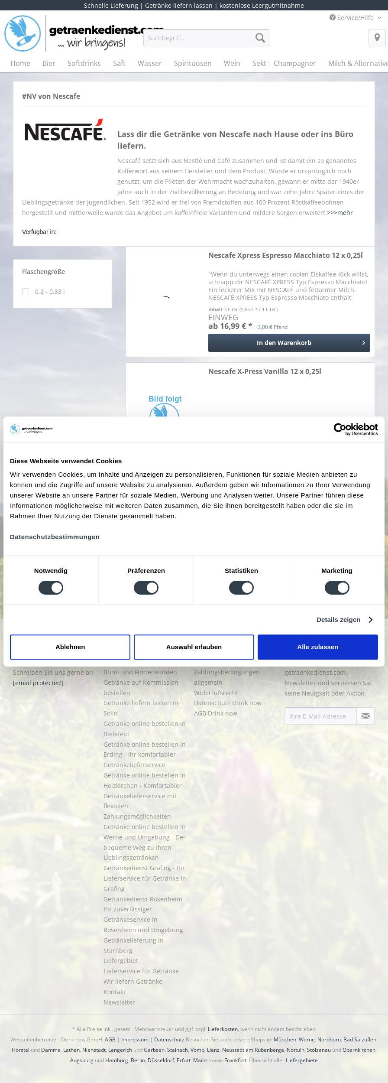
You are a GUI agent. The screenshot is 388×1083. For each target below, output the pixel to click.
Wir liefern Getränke (132, 981)
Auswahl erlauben (194, 646)
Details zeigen (338, 619)
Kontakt (114, 992)
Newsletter (119, 1002)
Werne (307, 1039)
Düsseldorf (161, 1060)
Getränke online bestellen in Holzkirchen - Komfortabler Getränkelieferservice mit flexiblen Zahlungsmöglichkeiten (144, 795)
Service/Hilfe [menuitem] (352, 17)
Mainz (200, 1060)
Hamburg (116, 1060)
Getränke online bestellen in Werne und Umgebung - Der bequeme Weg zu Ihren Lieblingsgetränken (144, 842)
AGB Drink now (215, 713)
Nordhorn (329, 1039)
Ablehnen (70, 646)
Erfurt (184, 1060)
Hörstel (20, 1050)
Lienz (213, 1050)
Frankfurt (235, 1060)
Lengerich (120, 1050)
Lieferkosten (223, 1029)
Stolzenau (319, 1050)
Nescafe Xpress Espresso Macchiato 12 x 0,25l (285, 255)
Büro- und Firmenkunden (140, 672)
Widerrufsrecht (216, 693)
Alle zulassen (317, 646)
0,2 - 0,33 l (50, 291)
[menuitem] (206, 42)
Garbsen (154, 1050)
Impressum (135, 1039)
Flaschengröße (43, 271)
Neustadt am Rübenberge (253, 1050)
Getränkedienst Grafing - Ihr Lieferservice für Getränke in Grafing (144, 878)
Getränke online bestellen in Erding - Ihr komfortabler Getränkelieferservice (144, 754)
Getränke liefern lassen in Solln (140, 708)
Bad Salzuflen (359, 1039)
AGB (110, 1039)
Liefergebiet (120, 960)
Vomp (197, 1050)
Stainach (177, 1050)
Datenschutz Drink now (228, 703)
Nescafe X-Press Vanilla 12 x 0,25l (264, 371)
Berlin (138, 1060)
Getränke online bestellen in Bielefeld (144, 728)
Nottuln (295, 1050)
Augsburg (82, 1060)
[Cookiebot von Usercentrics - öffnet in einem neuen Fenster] (340, 429)
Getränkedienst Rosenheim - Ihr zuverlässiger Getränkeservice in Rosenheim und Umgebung (144, 914)
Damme (51, 1050)
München (285, 1039)
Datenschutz (169, 1039)
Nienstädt (94, 1050)
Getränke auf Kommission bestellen (140, 687)
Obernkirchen (359, 1050)
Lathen (71, 1050)
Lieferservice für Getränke (141, 971)
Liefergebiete (302, 1060)
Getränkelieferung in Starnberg (133, 945)
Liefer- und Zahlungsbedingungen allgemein (227, 671)
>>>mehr (340, 212)
